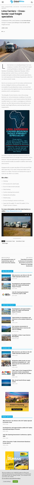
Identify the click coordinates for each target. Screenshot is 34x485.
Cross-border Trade (10, 241)
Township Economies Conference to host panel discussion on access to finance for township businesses (25, 263)
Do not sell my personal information (11, 478)
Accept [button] (15, 481)
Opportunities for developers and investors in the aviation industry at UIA (22, 319)
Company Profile (8, 6)
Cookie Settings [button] (7, 481)
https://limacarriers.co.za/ (14, 211)
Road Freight (5, 243)
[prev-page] (3, 300)
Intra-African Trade (20, 241)
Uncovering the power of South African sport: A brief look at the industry (8, 261)
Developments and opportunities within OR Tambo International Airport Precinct (21, 285)
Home (3, 6)
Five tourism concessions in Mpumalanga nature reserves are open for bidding (21, 328)
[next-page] (5, 300)
